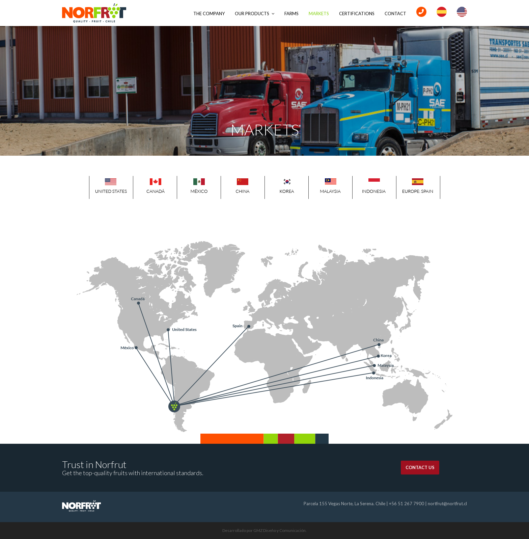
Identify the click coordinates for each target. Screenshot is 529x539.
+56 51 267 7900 (406, 503)
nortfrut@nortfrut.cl (447, 503)
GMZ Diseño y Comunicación (279, 530)
